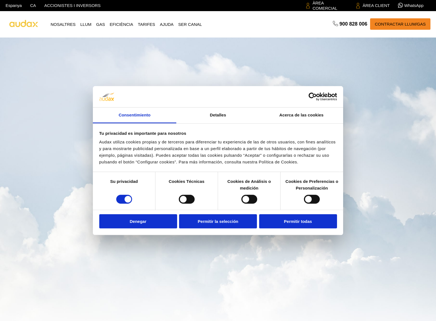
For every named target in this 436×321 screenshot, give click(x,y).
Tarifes (146, 24)
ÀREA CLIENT (376, 5)
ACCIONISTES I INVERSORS (72, 5)
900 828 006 (353, 24)
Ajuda (167, 24)
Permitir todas (298, 221)
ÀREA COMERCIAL (325, 6)
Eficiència (121, 24)
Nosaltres (63, 24)
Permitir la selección (218, 221)
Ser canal (190, 24)
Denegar (138, 221)
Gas (100, 24)
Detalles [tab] (218, 115)
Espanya (14, 5)
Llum (85, 24)
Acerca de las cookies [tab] (301, 115)
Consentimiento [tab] (135, 115)
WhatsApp (413, 5)
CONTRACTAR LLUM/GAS (400, 24)
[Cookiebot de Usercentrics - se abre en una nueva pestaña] (312, 97)
